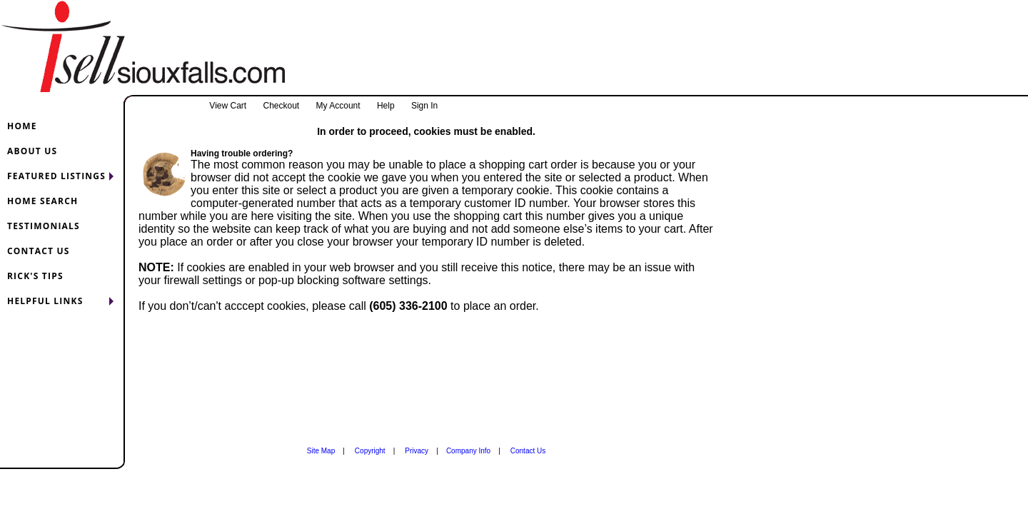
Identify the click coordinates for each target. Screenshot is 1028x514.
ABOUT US (32, 151)
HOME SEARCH (42, 201)
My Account (338, 106)
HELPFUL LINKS (45, 301)
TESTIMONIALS (43, 226)
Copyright (370, 451)
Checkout (281, 106)
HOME (22, 126)
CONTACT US (38, 251)
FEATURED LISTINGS (56, 176)
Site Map (321, 451)
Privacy (416, 451)
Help (386, 106)
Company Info (468, 451)
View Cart (227, 106)
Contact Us (527, 451)
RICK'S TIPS (35, 276)
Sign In (424, 106)
